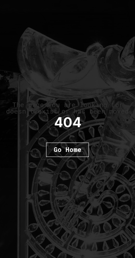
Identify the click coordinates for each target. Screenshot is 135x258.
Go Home (67, 149)
